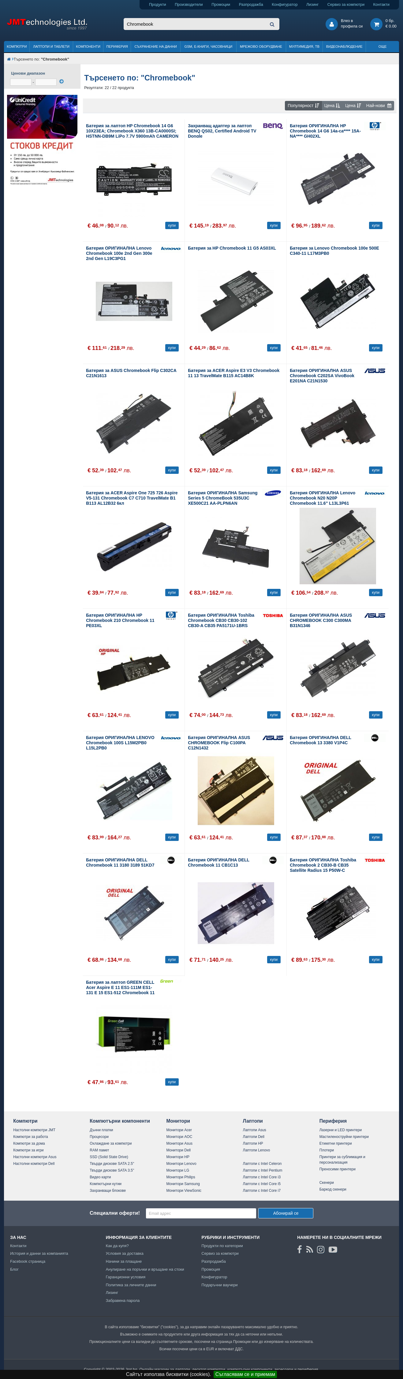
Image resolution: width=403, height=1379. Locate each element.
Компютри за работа (30, 1137)
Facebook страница (27, 1261)
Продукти (157, 4)
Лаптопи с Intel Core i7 (262, 1190)
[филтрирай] (61, 81)
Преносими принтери (337, 1169)
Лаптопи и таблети (51, 46)
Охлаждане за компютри (111, 1143)
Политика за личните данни (131, 1285)
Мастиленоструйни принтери (344, 1137)
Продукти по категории (222, 1245)
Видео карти (100, 1177)
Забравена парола (123, 1300)
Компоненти (88, 46)
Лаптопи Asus (254, 1130)
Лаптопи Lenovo (256, 1150)
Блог (14, 1269)
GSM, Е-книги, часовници (208, 46)
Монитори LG (177, 1170)
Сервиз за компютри (345, 4)
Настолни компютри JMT (34, 1130)
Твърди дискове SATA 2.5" (112, 1164)
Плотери (326, 1150)
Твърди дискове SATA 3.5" (112, 1170)
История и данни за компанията (39, 1253)
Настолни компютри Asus (34, 1157)
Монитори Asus (179, 1143)
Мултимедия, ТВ (304, 46)
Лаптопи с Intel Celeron (262, 1164)
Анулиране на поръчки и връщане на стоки (145, 1269)
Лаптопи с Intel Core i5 (262, 1184)
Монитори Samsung (183, 1184)
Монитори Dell (178, 1150)
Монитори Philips (180, 1177)
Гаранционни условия (125, 1277)
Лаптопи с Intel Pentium (262, 1170)
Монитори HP (177, 1157)
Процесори (99, 1137)
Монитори (178, 1121)
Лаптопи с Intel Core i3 (262, 1177)
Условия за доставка (125, 1253)
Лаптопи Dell (253, 1137)
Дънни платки (101, 1130)
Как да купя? (117, 1245)
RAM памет (99, 1150)
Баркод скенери (332, 1189)
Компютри (17, 46)
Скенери (326, 1182)
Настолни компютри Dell (33, 1164)
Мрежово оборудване (261, 46)
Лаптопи (253, 1121)
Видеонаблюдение (344, 46)
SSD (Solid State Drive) (109, 1157)
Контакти (381, 4)
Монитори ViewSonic (183, 1190)
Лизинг (312, 4)
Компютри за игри (28, 1150)
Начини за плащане (124, 1261)
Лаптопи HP (253, 1143)
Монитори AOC (179, 1137)
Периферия (117, 46)
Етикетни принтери (335, 1143)
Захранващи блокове (108, 1190)
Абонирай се (286, 1213)
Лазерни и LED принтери (340, 1130)
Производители (189, 4)
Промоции (220, 4)
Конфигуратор (284, 4)
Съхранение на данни (155, 46)
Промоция (210, 1269)
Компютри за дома (29, 1143)
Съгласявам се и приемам (245, 1374)
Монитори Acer (179, 1130)
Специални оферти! (115, 1213)
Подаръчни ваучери (219, 1285)
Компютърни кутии (105, 1184)
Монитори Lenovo (181, 1164)
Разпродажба (251, 4)
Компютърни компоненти (120, 1121)
